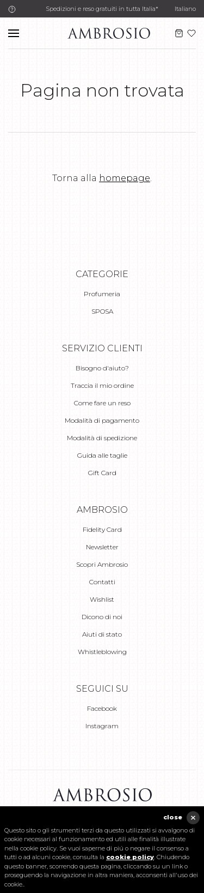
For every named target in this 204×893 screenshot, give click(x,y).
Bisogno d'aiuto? (102, 368)
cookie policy (130, 857)
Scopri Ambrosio (102, 564)
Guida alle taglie (102, 455)
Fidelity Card (102, 529)
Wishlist (102, 599)
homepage (124, 178)
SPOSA (102, 311)
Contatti (102, 582)
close (172, 817)
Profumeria (102, 294)
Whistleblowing (102, 652)
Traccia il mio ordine (102, 385)
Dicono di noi (102, 617)
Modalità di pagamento (102, 420)
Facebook (102, 708)
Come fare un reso (102, 403)
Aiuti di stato (102, 634)
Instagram (102, 726)
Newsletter (102, 547)
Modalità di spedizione (102, 438)
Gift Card (102, 473)
